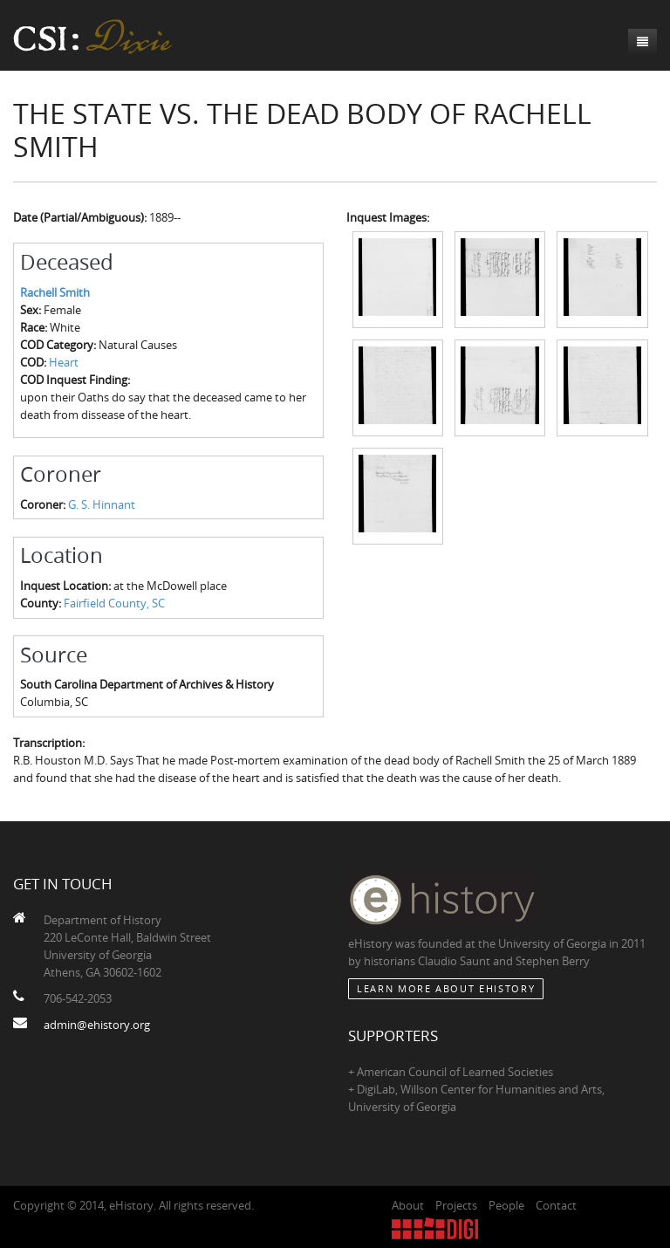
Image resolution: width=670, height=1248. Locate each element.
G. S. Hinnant (101, 504)
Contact (556, 1205)
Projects (456, 1205)
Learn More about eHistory (446, 988)
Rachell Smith (55, 292)
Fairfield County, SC (114, 603)
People (506, 1205)
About (408, 1205)
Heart (64, 362)
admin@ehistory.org (97, 1024)
